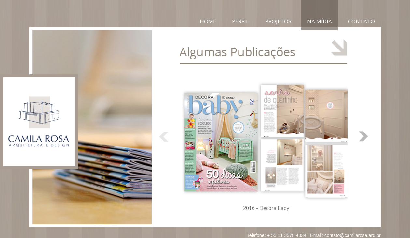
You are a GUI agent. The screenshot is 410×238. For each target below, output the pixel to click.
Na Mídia (319, 21)
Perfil (240, 21)
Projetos (278, 21)
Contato (361, 21)
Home (208, 21)
